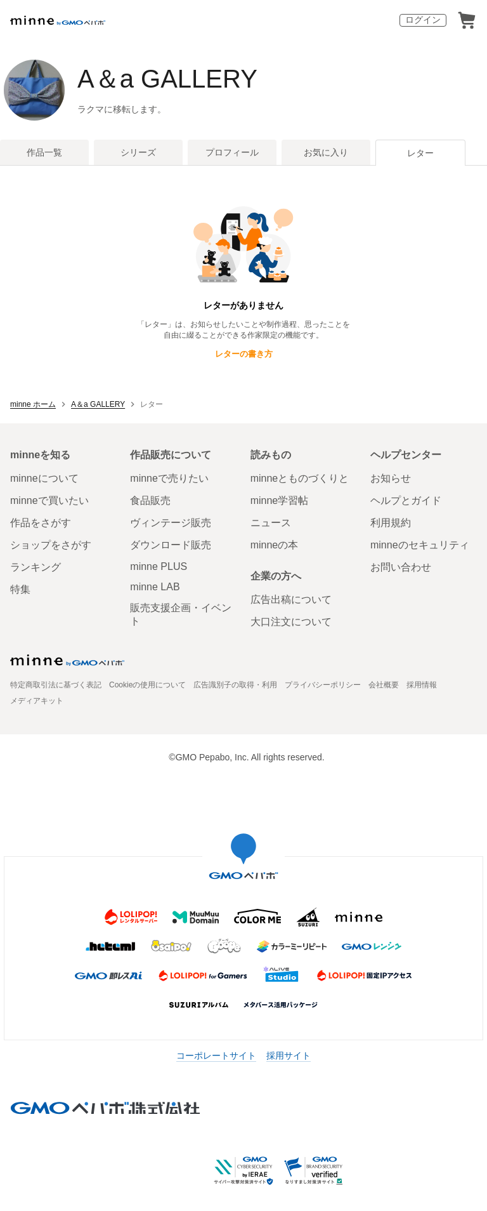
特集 (20, 589)
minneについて (44, 478)
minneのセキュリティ (419, 544)
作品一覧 (44, 152)
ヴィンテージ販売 (170, 522)
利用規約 (390, 522)
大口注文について (291, 621)
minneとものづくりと (299, 478)
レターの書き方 (244, 354)
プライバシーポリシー (323, 684)
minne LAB (154, 586)
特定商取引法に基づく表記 (55, 684)
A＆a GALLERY (167, 79)
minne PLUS (158, 566)
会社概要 (383, 684)
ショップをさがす (50, 544)
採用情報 (421, 684)
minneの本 (274, 544)
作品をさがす (40, 522)
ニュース (270, 522)
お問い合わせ (400, 567)
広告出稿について (291, 599)
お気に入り (326, 152)
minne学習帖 (279, 500)
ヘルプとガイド (405, 500)
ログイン (423, 20)
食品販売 (150, 500)
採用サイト (288, 1055)
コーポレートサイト (216, 1055)
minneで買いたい (49, 500)
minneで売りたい (169, 478)
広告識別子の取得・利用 (235, 684)
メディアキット (36, 700)
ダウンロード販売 (170, 544)
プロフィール (232, 152)
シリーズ (138, 152)
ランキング (35, 567)
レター (420, 153)
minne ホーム (33, 404)
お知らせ (390, 478)
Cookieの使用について (147, 684)
